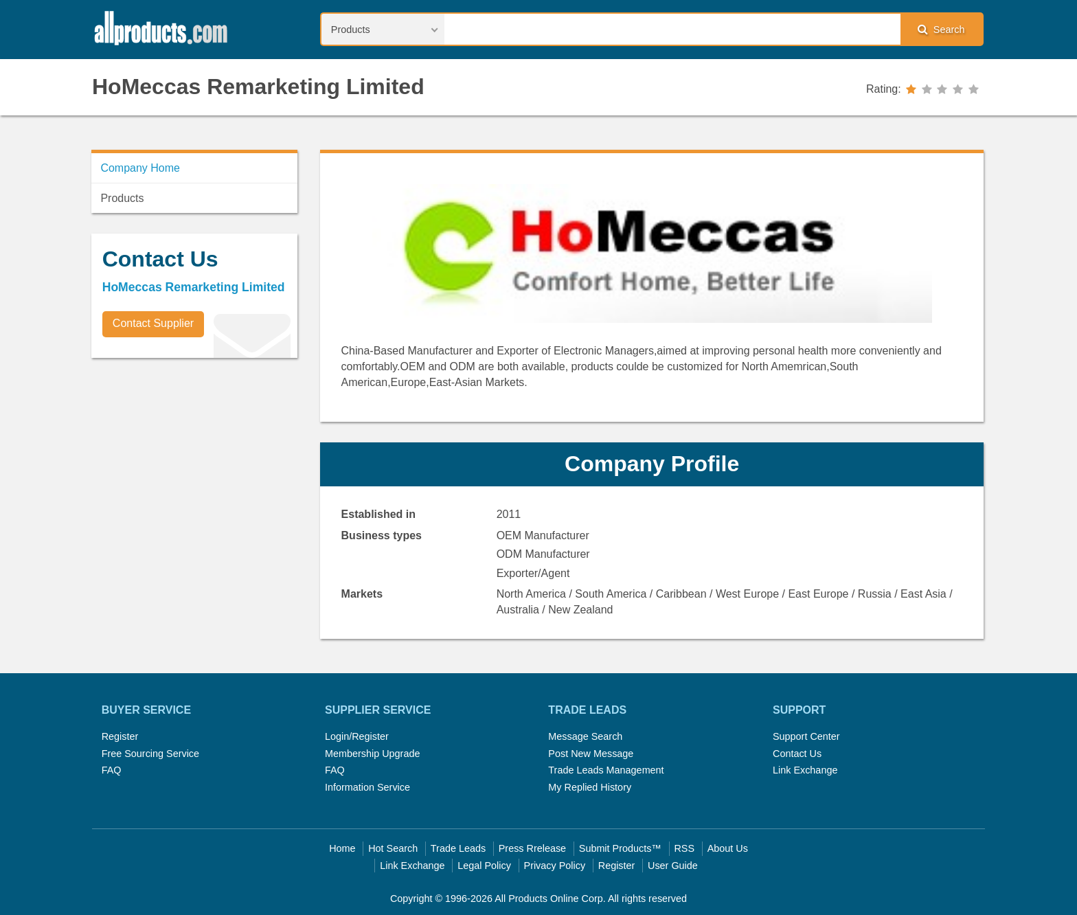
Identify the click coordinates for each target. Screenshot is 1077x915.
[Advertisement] (194, 464)
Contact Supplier (153, 323)
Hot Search (393, 848)
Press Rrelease (532, 848)
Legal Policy (484, 865)
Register (120, 736)
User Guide (673, 865)
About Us (727, 848)
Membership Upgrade (372, 753)
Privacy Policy (555, 865)
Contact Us (797, 753)
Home (342, 848)
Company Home (140, 168)
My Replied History (589, 787)
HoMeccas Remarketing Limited (258, 86)
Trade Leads (458, 848)
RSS (684, 848)
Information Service (367, 787)
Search (941, 29)
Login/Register (357, 736)
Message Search (585, 736)
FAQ (112, 770)
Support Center (806, 736)
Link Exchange (805, 770)
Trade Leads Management (606, 770)
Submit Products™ (620, 848)
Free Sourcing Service (150, 753)
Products (122, 198)
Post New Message (590, 753)
